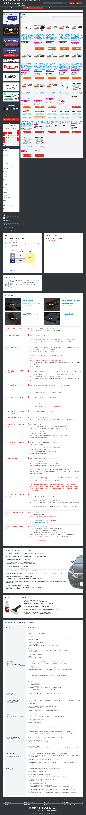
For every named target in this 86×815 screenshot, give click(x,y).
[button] (73, 8)
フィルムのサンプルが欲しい (68, 299)
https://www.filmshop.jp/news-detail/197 (39, 437)
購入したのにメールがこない (29, 299)
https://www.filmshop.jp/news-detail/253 (39, 449)
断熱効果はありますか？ (67, 302)
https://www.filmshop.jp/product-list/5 (38, 403)
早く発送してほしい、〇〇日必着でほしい (32, 303)
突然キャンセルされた (28, 300)
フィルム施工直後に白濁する (68, 314)
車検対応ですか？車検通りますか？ (69, 303)
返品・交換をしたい (27, 313)
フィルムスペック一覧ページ (36, 419)
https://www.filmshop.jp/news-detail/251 (39, 453)
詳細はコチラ (13, 270)
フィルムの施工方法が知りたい (68, 313)
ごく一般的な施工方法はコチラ (36, 522)
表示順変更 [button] (55, 17)
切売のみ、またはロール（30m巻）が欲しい (71, 300)
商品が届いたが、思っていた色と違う (31, 314)
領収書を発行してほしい (28, 305)
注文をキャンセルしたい (28, 302)
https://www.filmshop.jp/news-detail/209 (39, 433)
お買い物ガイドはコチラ (20, 287)
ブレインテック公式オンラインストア (38, 411)
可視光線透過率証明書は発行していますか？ (71, 305)
